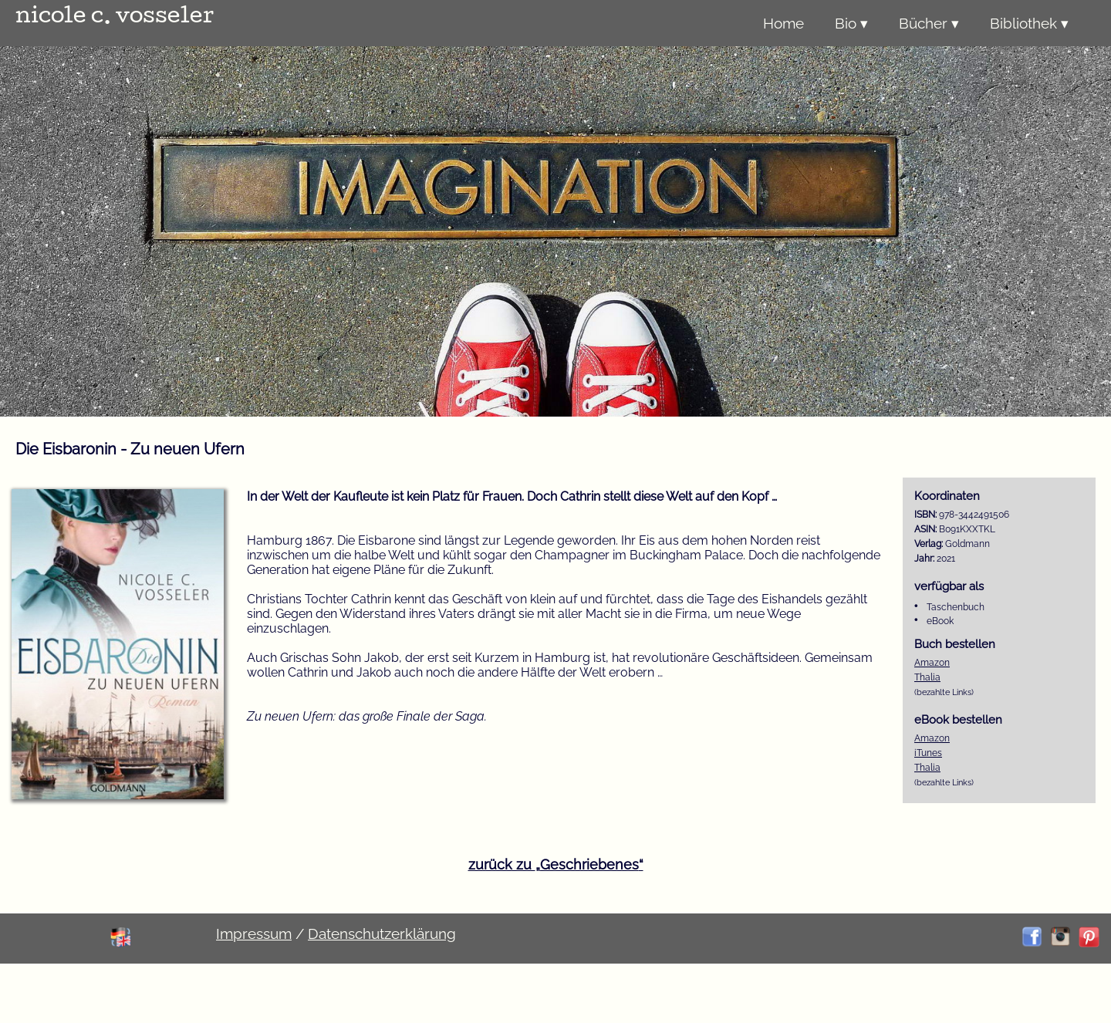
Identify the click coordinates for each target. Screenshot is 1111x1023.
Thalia (927, 677)
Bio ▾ (851, 23)
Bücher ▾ (929, 23)
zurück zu (555, 864)
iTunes (928, 753)
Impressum (254, 933)
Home (783, 23)
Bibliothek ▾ (1029, 23)
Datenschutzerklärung (382, 933)
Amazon (932, 662)
